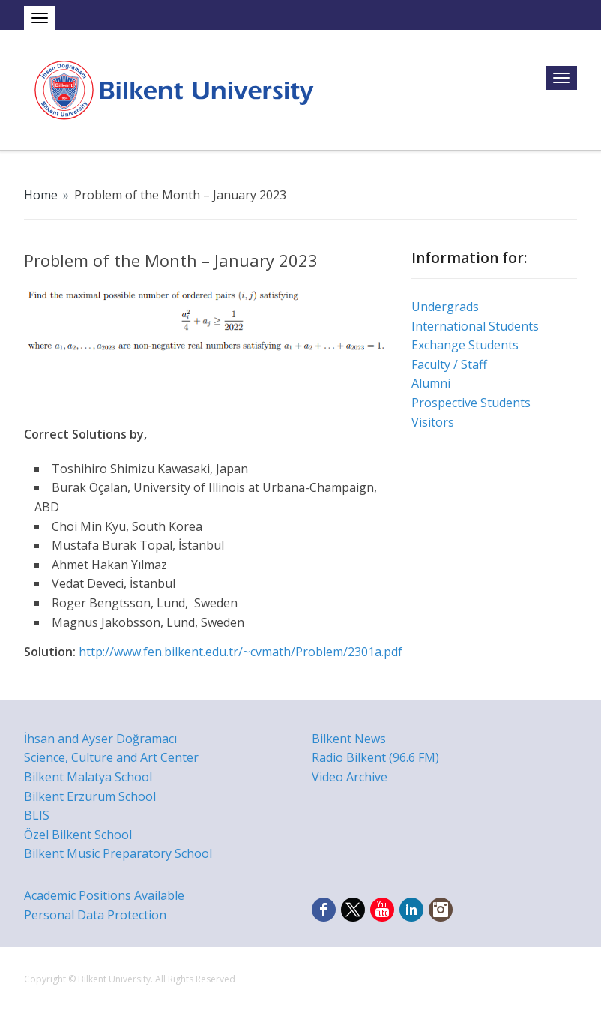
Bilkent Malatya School (88, 777)
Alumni (430, 383)
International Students (475, 326)
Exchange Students (465, 345)
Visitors (432, 422)
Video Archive (349, 777)
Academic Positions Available (104, 895)
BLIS (36, 815)
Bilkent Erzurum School (90, 796)
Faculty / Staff (449, 364)
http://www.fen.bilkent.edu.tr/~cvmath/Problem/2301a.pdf (240, 651)
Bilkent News (349, 738)
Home (41, 195)
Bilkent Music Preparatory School (118, 853)
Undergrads (445, 306)
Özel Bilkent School (78, 834)
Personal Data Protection (95, 915)
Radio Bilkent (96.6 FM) (375, 757)
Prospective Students (471, 402)
